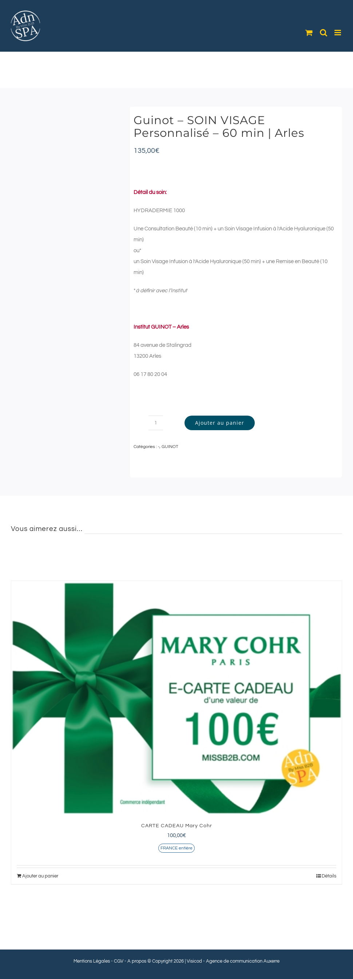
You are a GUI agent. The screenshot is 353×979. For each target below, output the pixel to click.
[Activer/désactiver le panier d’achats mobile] (309, 32)
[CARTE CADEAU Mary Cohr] (176, 698)
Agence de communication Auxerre (242, 961)
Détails (329, 876)
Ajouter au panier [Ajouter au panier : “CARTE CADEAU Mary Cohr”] (40, 876)
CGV (118, 961)
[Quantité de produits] (155, 423)
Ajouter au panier (219, 422)
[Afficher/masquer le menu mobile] (338, 32)
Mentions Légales (92, 961)
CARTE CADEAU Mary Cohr (176, 825)
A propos (136, 961)
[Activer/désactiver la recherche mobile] (323, 32)
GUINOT (170, 446)
